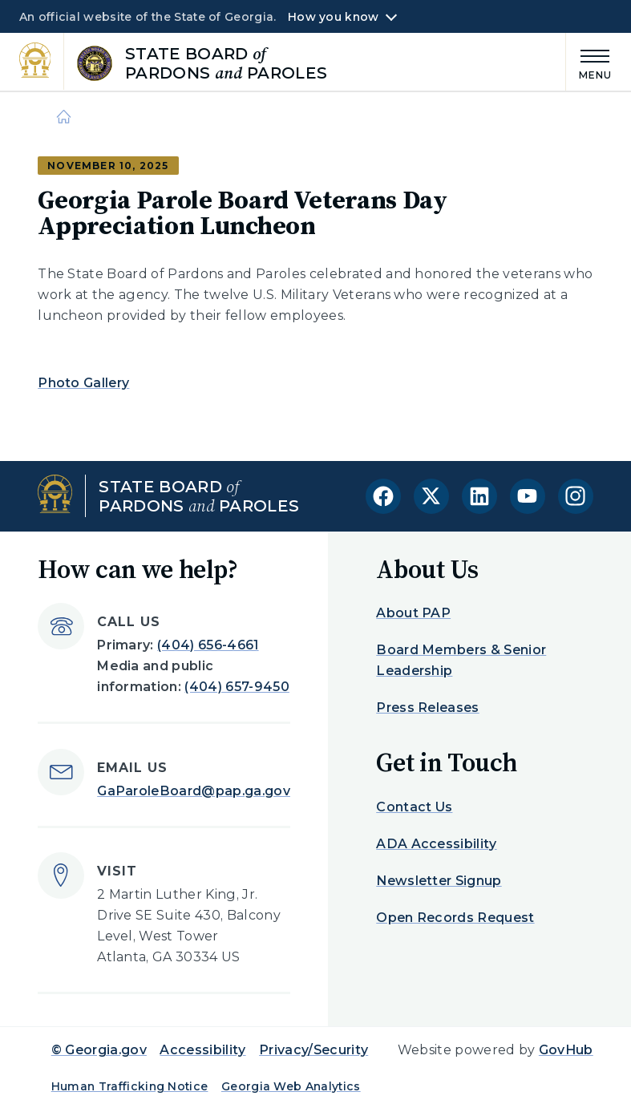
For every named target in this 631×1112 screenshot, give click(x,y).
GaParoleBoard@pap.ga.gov (193, 791)
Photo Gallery (83, 382)
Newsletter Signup (438, 880)
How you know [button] (333, 16)
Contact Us (414, 807)
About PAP (413, 613)
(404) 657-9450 (236, 686)
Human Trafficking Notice (129, 1086)
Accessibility (202, 1049)
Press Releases (427, 707)
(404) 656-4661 (207, 645)
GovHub (566, 1049)
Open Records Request (455, 917)
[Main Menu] (589, 62)
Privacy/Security (313, 1049)
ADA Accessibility (436, 843)
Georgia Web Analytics (291, 1086)
